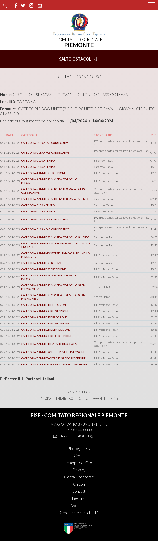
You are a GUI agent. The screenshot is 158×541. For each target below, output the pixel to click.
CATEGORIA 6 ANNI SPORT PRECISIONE (45, 323)
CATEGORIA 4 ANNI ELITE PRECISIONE (44, 304)
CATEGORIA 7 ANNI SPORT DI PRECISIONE (46, 336)
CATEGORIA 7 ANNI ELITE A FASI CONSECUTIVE (50, 344)
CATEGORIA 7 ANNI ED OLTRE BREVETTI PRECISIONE (53, 352)
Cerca (79, 455)
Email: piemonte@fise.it (82, 436)
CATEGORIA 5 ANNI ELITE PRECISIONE (44, 317)
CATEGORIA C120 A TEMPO (38, 160)
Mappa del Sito (79, 462)
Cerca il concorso (79, 476)
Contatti (79, 491)
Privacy (79, 469)
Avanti (99, 398)
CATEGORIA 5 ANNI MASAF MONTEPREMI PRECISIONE (54, 364)
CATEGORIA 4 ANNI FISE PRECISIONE (43, 173)
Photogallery (79, 448)
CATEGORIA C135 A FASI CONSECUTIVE (45, 152)
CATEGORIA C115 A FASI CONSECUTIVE (45, 229)
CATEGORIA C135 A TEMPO (38, 211)
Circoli (79, 484)
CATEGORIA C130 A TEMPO (38, 205)
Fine (114, 398)
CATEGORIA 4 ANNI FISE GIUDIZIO (41, 263)
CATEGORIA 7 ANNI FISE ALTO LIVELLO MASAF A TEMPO (55, 199)
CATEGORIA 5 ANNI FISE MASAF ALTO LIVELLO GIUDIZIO (55, 237)
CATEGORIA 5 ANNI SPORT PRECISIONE (45, 311)
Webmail (79, 505)
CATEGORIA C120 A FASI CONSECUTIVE (45, 219)
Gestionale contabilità (79, 512)
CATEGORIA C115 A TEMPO (38, 166)
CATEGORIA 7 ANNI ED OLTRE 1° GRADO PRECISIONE (53, 358)
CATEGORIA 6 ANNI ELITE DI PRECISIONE (45, 329)
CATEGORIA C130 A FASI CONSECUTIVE (45, 142)
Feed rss (79, 498)
